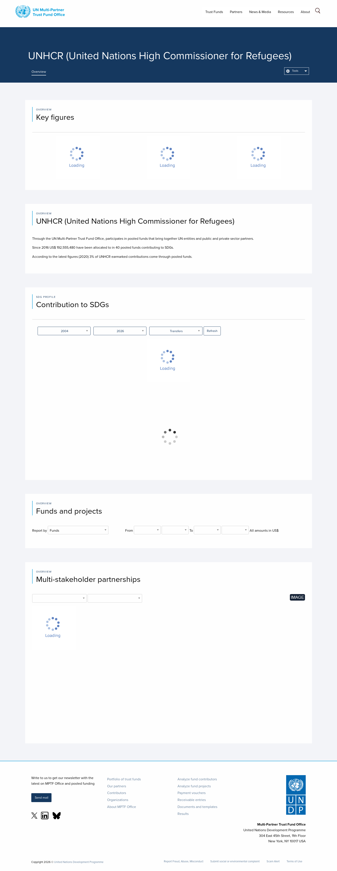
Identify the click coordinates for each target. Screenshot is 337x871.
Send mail (41, 797)
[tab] (42, 71)
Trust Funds (214, 11)
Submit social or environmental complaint (235, 861)
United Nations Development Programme (78, 862)
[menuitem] (296, 71)
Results (183, 813)
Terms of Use (294, 861)
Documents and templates (197, 806)
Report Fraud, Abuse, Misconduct (183, 861)
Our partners (116, 786)
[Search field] (317, 11)
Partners (236, 11)
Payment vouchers (192, 792)
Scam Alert (273, 861)
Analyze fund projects (194, 786)
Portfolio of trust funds (124, 779)
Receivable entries (192, 799)
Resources (286, 11)
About (305, 11)
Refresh (212, 330)
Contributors (116, 792)
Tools (292, 71)
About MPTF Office (121, 806)
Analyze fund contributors (197, 779)
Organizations (117, 799)
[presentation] (42, 71)
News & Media (260, 11)
